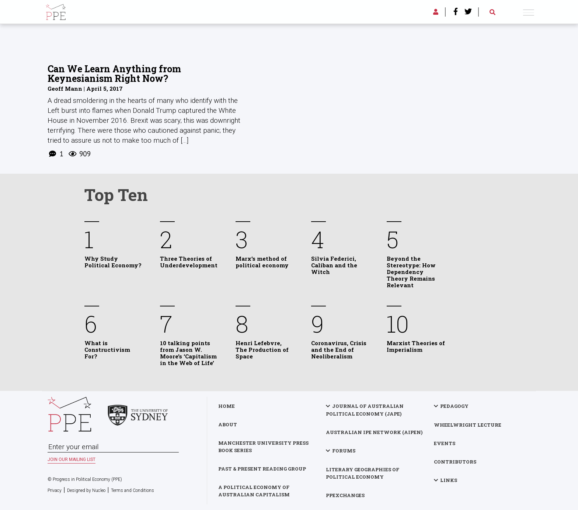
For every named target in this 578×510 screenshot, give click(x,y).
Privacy (55, 490)
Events (444, 443)
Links (448, 480)
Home (226, 406)
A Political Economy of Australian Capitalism (254, 491)
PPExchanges (345, 495)
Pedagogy (454, 406)
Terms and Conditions (132, 490)
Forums (343, 450)
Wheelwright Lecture (467, 424)
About (227, 424)
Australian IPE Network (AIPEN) (374, 432)
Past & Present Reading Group (262, 468)
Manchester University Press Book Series (263, 447)
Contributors (455, 461)
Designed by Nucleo (86, 490)
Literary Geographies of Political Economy (362, 473)
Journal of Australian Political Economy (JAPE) (365, 410)
